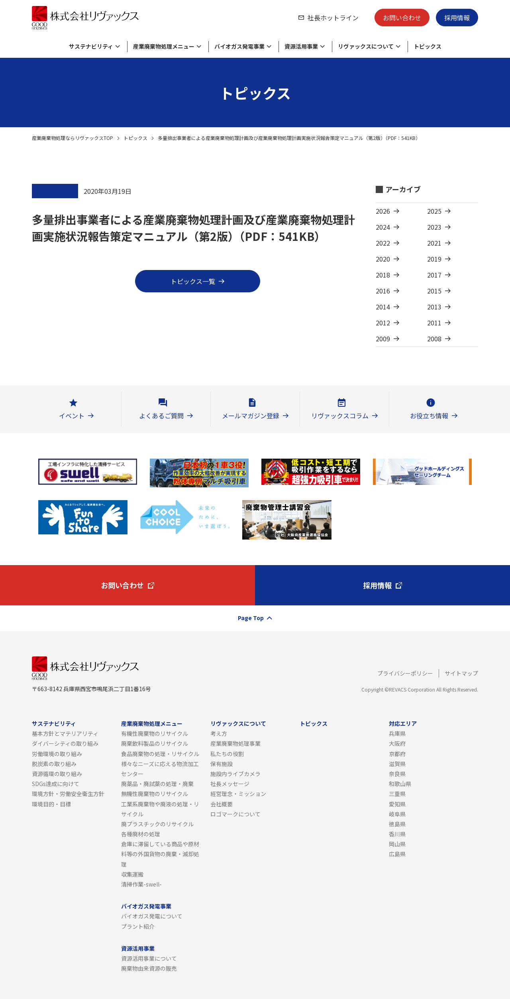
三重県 (397, 794)
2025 (434, 211)
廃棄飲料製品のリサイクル (154, 743)
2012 (383, 322)
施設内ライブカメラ (235, 774)
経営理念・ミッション (238, 794)
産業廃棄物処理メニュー (151, 723)
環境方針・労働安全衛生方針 (68, 794)
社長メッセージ (229, 784)
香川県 (397, 834)
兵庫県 (397, 733)
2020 (383, 259)
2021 (434, 243)
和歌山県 (400, 784)
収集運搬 (132, 874)
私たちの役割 (227, 754)
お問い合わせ (402, 17)
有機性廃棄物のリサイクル (154, 733)
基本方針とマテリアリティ (65, 733)
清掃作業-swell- (141, 884)
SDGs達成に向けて (55, 784)
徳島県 (397, 824)
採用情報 (457, 17)
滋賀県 (397, 764)
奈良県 (397, 774)
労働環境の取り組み (57, 754)
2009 (383, 338)
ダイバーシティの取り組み (65, 743)
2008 (434, 338)
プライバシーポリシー (405, 673)
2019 (434, 259)
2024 (383, 227)
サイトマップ (461, 673)
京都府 (397, 754)
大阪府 (397, 743)
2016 (383, 291)
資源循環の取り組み (57, 774)
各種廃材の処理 (140, 834)
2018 (383, 275)
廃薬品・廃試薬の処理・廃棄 (157, 784)
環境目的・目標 (51, 804)
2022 (383, 243)
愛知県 (397, 804)
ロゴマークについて (235, 814)
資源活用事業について (149, 958)
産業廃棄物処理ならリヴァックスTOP (72, 137)
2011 (434, 322)
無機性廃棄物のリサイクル (154, 794)
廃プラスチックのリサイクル (157, 824)
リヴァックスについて (238, 723)
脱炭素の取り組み (54, 764)
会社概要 (221, 804)
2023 (434, 227)
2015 (434, 291)
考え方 (218, 733)
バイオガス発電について (151, 916)
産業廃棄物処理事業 (235, 743)
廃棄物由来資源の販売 (149, 968)
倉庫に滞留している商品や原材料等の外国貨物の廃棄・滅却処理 (160, 854)
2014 (383, 306)
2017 (434, 275)
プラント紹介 (138, 926)
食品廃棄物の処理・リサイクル (160, 754)
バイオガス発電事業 (146, 906)
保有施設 (221, 764)
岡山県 (397, 844)
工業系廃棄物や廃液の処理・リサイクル (160, 809)
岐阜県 (397, 814)
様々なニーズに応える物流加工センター (160, 769)
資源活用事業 (138, 948)
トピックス (135, 137)
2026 (383, 211)
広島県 (397, 854)
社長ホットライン (333, 17)
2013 (434, 306)
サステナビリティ (54, 723)
